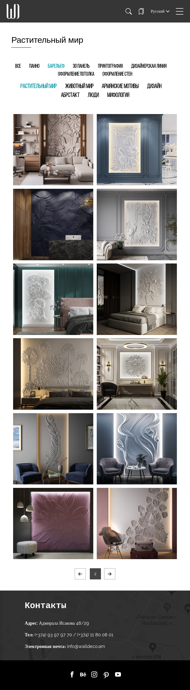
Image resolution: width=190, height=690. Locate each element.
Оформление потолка (76, 74)
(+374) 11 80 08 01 (94, 634)
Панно (34, 66)
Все (18, 66)
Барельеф (56, 66)
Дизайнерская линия (148, 66)
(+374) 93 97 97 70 (54, 634)
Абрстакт (70, 95)
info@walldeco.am (86, 646)
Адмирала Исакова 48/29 (64, 623)
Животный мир (79, 87)
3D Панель (81, 66)
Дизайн (154, 87)
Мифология (118, 95)
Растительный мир (38, 87)
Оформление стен (117, 74)
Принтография (110, 66)
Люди (93, 95)
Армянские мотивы (120, 87)
